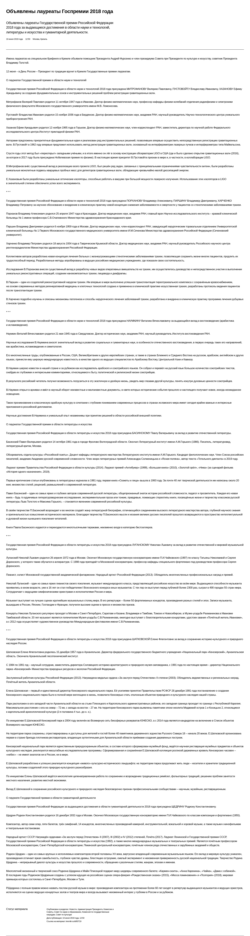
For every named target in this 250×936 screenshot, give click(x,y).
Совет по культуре (64, 914)
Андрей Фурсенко (120, 58)
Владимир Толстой (17, 62)
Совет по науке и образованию (67, 912)
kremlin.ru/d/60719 (73, 921)
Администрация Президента (90, 909)
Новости (73, 909)
